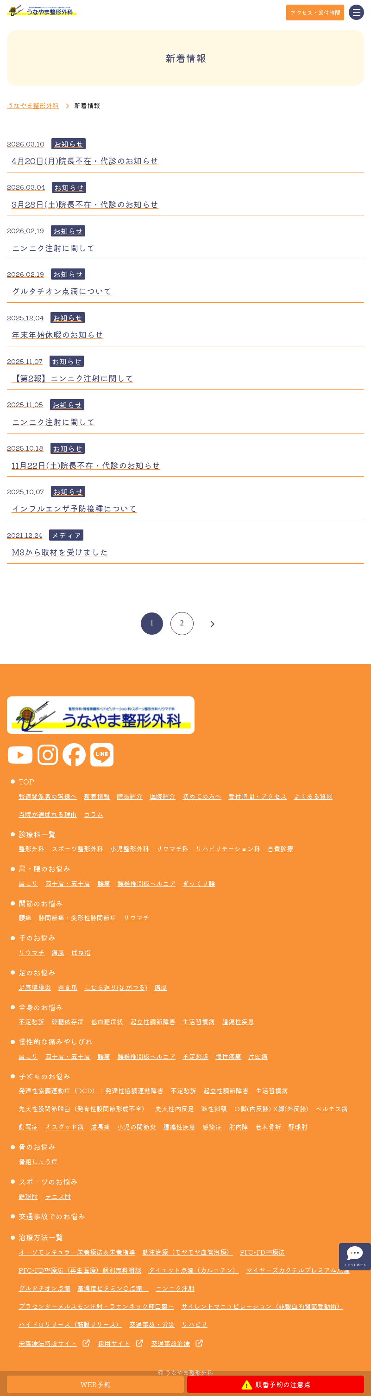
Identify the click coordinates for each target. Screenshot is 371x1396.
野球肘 (298, 1126)
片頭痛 (258, 1056)
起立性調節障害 (153, 1021)
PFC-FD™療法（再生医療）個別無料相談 (80, 1270)
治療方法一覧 (41, 1237)
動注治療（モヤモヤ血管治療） (187, 1251)
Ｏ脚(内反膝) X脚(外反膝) (271, 1108)
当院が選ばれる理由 (48, 814)
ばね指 (81, 952)
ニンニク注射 (175, 1288)
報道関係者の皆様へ (48, 796)
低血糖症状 (107, 1021)
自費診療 (280, 848)
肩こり (28, 883)
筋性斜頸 (214, 1108)
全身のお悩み (41, 1007)
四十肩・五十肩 (67, 883)
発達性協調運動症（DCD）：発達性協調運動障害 (91, 1090)
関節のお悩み (41, 903)
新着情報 (97, 796)
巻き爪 (67, 987)
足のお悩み (37, 972)
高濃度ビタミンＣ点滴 (113, 1288)
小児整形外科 (129, 848)
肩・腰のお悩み (44, 868)
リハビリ (195, 1324)
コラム (93, 814)
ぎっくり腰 (198, 883)
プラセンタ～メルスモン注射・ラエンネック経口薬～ (96, 1306)
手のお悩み (37, 937)
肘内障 (238, 1126)
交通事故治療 (170, 1343)
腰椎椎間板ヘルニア (146, 883)
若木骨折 (268, 1126)
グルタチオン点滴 (44, 1288)
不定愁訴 (31, 1021)
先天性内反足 (174, 1108)
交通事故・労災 (152, 1324)
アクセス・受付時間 (315, 12)
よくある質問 (313, 796)
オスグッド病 (64, 1126)
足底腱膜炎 (35, 987)
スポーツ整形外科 (77, 848)
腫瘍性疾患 (238, 1021)
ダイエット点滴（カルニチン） (193, 1270)
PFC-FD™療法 (262, 1251)
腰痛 (103, 883)
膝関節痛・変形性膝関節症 (77, 917)
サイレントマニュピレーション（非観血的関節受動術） (262, 1306)
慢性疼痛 (228, 1056)
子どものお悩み (44, 1076)
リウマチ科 (172, 848)
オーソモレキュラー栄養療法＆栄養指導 (77, 1251)
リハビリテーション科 (227, 848)
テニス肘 (58, 1196)
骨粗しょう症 (38, 1161)
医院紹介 (163, 796)
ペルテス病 (331, 1108)
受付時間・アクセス (257, 796)
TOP (26, 781)
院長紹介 (130, 796)
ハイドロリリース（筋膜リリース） (70, 1324)
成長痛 (100, 1126)
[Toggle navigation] (356, 12)
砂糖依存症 (67, 1021)
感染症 (212, 1126)
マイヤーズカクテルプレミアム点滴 (298, 1270)
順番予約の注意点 (276, 1384)
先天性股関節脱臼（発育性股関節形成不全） (83, 1108)
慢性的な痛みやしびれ (56, 1041)
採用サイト (114, 1343)
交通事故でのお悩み (52, 1216)
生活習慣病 (198, 1021)
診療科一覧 (37, 834)
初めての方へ (201, 796)
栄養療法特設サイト (48, 1343)
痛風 (57, 952)
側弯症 (28, 1126)
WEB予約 (96, 1384)
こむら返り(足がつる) (115, 987)
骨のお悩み (37, 1146)
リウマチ (136, 917)
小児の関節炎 (136, 1126)
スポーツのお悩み (48, 1181)
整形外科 (31, 848)
